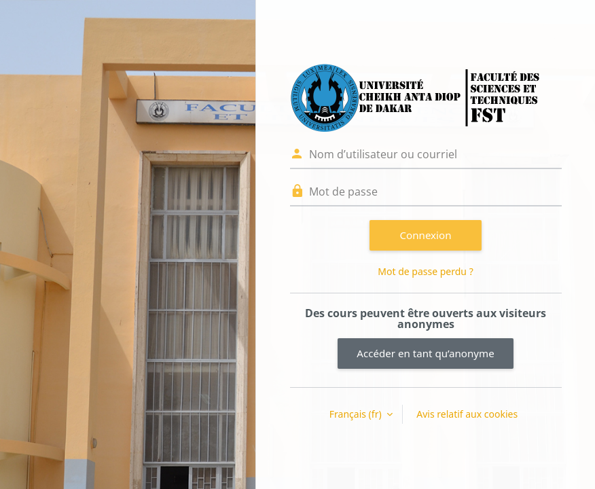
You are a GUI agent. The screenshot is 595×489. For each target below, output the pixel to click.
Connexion (426, 235)
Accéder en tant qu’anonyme (425, 353)
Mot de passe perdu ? (425, 271)
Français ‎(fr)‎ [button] (356, 414)
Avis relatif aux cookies (467, 414)
